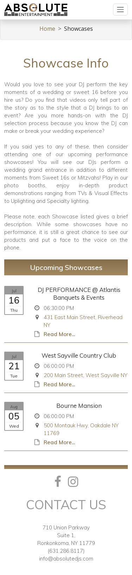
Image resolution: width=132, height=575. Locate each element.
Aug (14, 406)
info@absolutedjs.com (66, 558)
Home (47, 29)
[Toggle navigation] (120, 10)
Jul (14, 290)
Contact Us (66, 504)
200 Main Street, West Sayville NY (85, 375)
